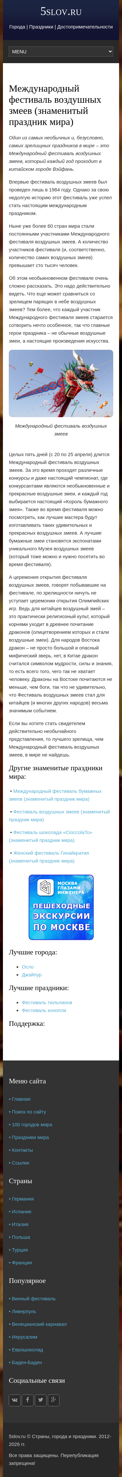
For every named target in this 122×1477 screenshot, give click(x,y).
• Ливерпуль (22, 1311)
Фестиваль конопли (44, 1010)
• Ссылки (19, 1163)
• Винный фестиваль (32, 1298)
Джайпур (32, 974)
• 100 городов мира (30, 1124)
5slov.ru (61, 11)
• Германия (21, 1198)
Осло (28, 967)
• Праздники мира (29, 1137)
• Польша (19, 1237)
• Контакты (21, 1150)
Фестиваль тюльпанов (47, 1002)
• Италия (19, 1224)
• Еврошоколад (26, 1349)
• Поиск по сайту (27, 1111)
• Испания (20, 1211)
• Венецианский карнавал (38, 1324)
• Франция (20, 1262)
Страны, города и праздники (64, 1436)
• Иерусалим (23, 1337)
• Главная (20, 1099)
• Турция (18, 1250)
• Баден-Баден (25, 1362)
